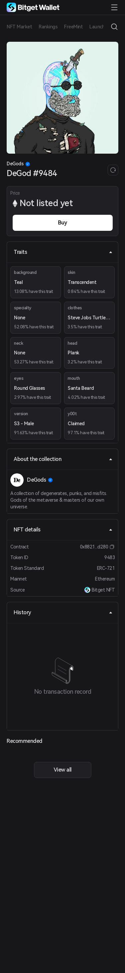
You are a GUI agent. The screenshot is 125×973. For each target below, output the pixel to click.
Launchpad (101, 26)
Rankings (48, 26)
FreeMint (73, 26)
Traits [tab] (63, 252)
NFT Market (19, 26)
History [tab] (63, 612)
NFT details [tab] (63, 529)
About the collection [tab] (63, 459)
